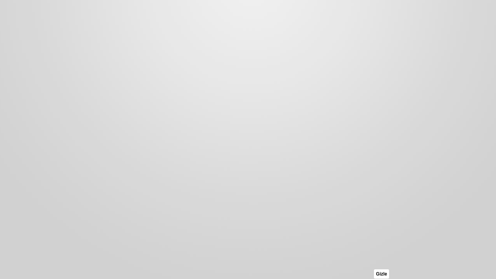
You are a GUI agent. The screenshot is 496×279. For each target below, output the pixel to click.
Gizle (381, 274)
